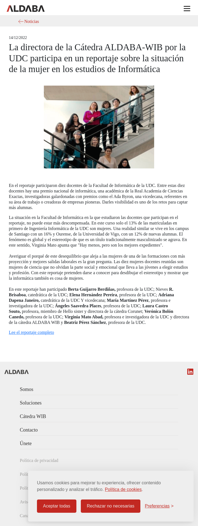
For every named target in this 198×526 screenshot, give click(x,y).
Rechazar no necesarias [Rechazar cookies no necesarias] (111, 506)
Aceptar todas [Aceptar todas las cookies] (56, 506)
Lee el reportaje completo (31, 332)
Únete (26, 443)
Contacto (29, 430)
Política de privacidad (39, 460)
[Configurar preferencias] (159, 506)
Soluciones (31, 403)
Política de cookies (123, 489)
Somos (26, 389)
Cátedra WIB (33, 416)
